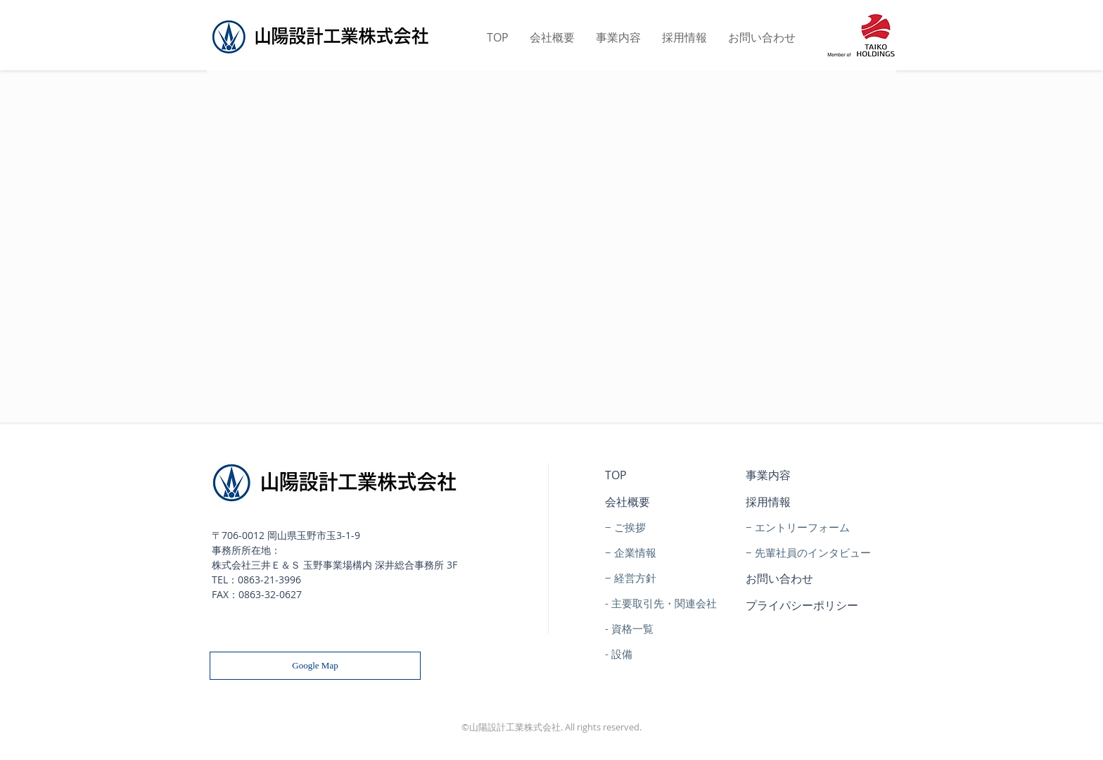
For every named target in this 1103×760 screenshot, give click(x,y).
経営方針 (635, 578)
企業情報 (635, 552)
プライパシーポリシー (802, 605)
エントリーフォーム (802, 527)
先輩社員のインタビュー (813, 552)
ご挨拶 (630, 527)
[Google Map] (315, 666)
